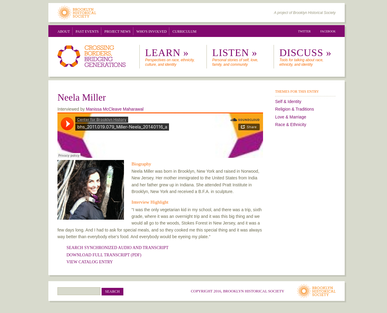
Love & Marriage (290, 117)
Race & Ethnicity (290, 124)
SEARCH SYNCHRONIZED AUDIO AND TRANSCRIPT (117, 247)
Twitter (304, 31)
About (63, 31)
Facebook (328, 31)
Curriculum (184, 31)
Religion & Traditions (294, 109)
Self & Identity (288, 101)
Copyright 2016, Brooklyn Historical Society (237, 291)
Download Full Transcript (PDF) (104, 255)
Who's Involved (151, 31)
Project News (117, 31)
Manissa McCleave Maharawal (115, 109)
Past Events (87, 31)
